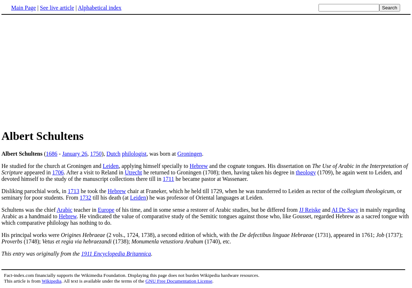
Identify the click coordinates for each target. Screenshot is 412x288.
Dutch (113, 154)
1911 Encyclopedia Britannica (116, 254)
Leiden (111, 166)
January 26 (74, 154)
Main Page (23, 8)
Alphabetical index (99, 8)
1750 (96, 154)
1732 (85, 198)
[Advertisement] (61, 71)
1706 (58, 172)
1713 (73, 191)
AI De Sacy (344, 210)
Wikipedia (51, 281)
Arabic (65, 210)
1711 (168, 179)
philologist (134, 154)
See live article (57, 8)
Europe (106, 210)
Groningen (189, 154)
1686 (52, 154)
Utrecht (133, 172)
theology (306, 172)
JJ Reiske (310, 210)
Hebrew (198, 166)
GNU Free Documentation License (178, 281)
